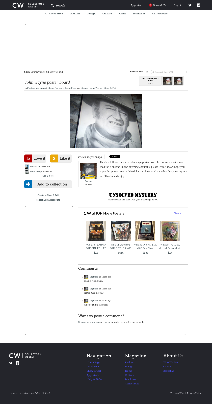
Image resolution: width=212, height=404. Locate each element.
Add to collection (46, 184)
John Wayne (96, 88)
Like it (60, 158)
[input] (82, 6)
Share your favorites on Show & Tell (43, 71)
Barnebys (168, 370)
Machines (130, 379)
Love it (35, 158)
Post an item (136, 71)
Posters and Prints (36, 88)
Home (128, 370)
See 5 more (47, 176)
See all (178, 213)
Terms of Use (177, 393)
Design (129, 366)
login (107, 321)
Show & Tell (70, 88)
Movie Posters (55, 88)
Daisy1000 (35, 166)
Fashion (129, 362)
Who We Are (170, 362)
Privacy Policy (194, 393)
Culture (129, 375)
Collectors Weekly (28, 5)
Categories (93, 366)
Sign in (178, 5)
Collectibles (132, 383)
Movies (84, 88)
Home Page (93, 362)
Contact (168, 366)
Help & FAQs (94, 379)
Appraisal (136, 5)
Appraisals (93, 375)
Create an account (89, 321)
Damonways (36, 171)
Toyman (88, 172)
